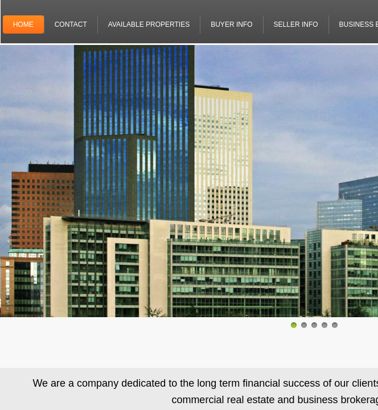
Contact (71, 24)
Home (23, 24)
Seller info (296, 24)
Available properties (149, 24)
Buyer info (231, 24)
